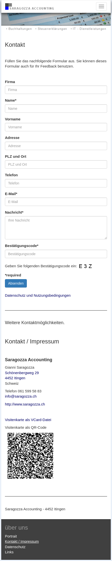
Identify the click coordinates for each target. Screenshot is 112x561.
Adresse (12, 137)
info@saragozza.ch (21, 396)
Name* (10, 100)
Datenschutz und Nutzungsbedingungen (38, 295)
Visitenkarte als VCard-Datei (28, 420)
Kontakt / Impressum (22, 541)
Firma (10, 82)
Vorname (12, 119)
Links (9, 552)
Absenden (16, 283)
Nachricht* (14, 212)
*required (13, 275)
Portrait (11, 536)
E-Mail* (11, 194)
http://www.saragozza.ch (25, 404)
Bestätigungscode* (21, 246)
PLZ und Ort (15, 156)
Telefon (11, 175)
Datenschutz (15, 547)
